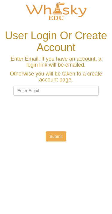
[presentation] (63, 111)
